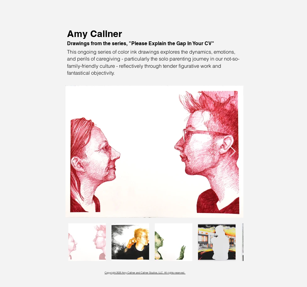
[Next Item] (232, 152)
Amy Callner (94, 33)
